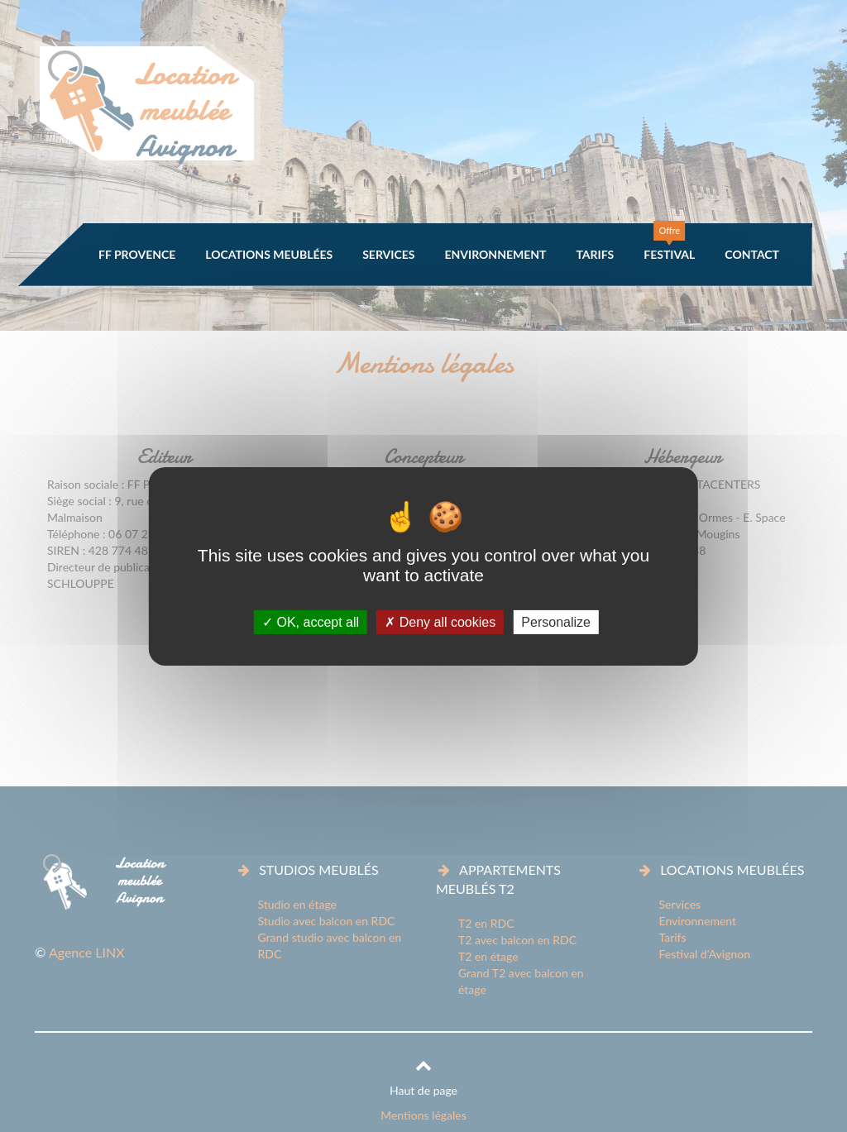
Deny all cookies (440, 621)
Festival (669, 254)
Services (388, 254)
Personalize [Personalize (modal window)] (556, 621)
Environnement (495, 254)
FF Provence (136, 254)
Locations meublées (269, 254)
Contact (752, 254)
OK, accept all (310, 621)
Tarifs (595, 254)
